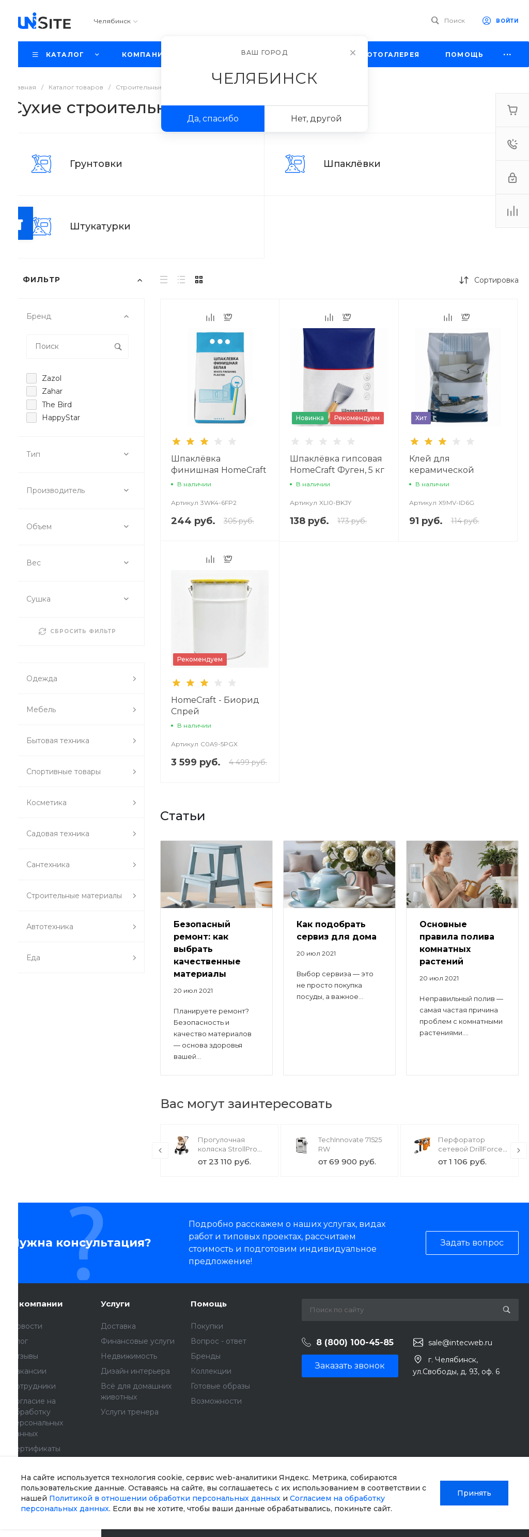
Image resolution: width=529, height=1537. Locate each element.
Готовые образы (220, 1386)
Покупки (207, 1326)
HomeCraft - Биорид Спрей (215, 705)
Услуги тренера (130, 1412)
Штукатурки (100, 226)
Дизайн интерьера (135, 1371)
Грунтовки (96, 164)
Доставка (118, 1326)
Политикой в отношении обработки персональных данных (165, 1498)
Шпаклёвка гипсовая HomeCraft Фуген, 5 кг (337, 464)
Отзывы (24, 1356)
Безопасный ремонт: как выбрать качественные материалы (207, 949)
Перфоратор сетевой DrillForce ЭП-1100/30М (470, 1148)
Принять (474, 1493)
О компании (36, 1304)
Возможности (216, 1401)
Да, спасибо (213, 119)
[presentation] (160, 1150)
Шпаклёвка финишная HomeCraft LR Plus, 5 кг (219, 470)
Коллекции (211, 1371)
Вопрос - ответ (218, 1341)
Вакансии (28, 1371)
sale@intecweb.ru (460, 1342)
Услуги (115, 1304)
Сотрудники (33, 1386)
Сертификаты (35, 1448)
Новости (26, 1326)
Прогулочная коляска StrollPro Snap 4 (227, 1148)
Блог (19, 1341)
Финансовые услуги (138, 1341)
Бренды (206, 1356)
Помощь (209, 1304)
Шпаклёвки (352, 164)
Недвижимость (129, 1356)
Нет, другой (316, 119)
